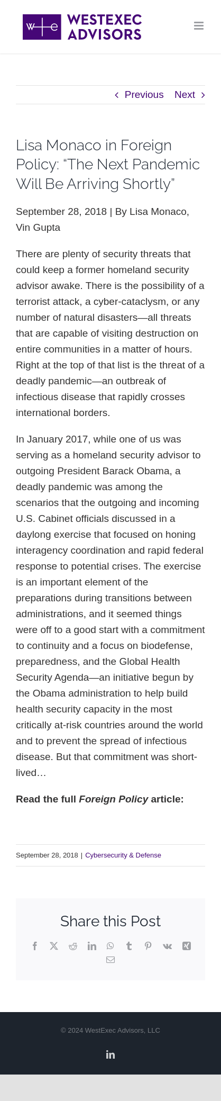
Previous (144, 94)
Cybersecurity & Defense (123, 855)
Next (184, 94)
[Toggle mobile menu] (199, 25)
